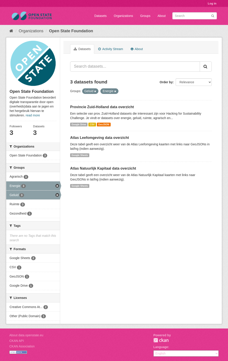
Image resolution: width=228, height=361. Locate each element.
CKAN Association (22, 346)
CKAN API (16, 341)
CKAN (161, 340)
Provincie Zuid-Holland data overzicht (102, 107)
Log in (212, 3)
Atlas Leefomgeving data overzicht (99, 138)
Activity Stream (110, 49)
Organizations (123, 16)
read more (33, 115)
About (161, 16)
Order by (166, 82)
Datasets (100, 16)
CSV (92, 124)
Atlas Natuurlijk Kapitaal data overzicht (103, 168)
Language (160, 347)
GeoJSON (103, 124)
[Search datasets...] (135, 66)
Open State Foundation (71, 31)
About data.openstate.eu (26, 335)
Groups (145, 16)
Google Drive (78, 124)
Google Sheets (79, 155)
